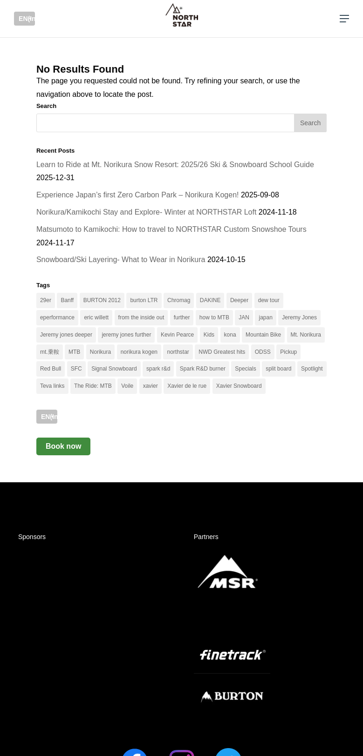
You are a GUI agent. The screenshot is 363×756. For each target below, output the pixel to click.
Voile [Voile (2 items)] (127, 386)
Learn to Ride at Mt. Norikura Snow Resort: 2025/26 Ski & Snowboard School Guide (175, 165)
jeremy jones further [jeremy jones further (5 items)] (126, 334)
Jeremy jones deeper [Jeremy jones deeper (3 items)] (66, 334)
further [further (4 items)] (182, 317)
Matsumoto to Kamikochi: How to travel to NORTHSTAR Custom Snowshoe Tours (171, 229)
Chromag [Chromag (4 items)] (178, 300)
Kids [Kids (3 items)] (209, 334)
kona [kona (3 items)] (230, 334)
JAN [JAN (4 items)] (244, 317)
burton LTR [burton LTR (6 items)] (144, 300)
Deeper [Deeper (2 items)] (239, 300)
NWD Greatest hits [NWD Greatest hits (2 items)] (222, 352)
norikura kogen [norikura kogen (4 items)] (139, 352)
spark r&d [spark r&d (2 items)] (158, 368)
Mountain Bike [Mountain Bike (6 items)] (263, 334)
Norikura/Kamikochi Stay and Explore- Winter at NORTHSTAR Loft (146, 212)
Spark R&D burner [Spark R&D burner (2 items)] (203, 368)
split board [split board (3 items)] (278, 368)
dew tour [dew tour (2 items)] (269, 300)
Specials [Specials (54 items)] (245, 368)
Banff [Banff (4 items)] (67, 300)
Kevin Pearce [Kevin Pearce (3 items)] (177, 334)
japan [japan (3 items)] (265, 317)
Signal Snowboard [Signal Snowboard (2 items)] (114, 368)
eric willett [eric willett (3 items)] (96, 317)
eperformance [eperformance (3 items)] (57, 317)
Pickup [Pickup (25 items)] (288, 352)
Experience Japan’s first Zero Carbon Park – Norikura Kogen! (137, 195)
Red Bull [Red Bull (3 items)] (50, 368)
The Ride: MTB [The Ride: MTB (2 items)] (93, 386)
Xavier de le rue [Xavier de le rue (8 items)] (186, 386)
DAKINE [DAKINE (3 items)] (210, 300)
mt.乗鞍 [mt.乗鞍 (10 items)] (49, 352)
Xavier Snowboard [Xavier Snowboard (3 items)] (239, 386)
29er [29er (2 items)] (45, 300)
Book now (63, 446)
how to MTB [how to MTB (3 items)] (214, 317)
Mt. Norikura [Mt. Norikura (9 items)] (306, 334)
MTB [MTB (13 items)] (74, 352)
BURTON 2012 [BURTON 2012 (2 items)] (102, 300)
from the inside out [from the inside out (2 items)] (141, 317)
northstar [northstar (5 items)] (178, 352)
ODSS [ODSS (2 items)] (263, 352)
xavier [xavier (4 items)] (150, 386)
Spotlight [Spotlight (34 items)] (312, 368)
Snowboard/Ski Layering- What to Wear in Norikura (120, 259)
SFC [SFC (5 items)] (76, 368)
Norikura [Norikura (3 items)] (100, 352)
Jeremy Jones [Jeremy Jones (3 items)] (299, 317)
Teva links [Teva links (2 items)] (52, 386)
